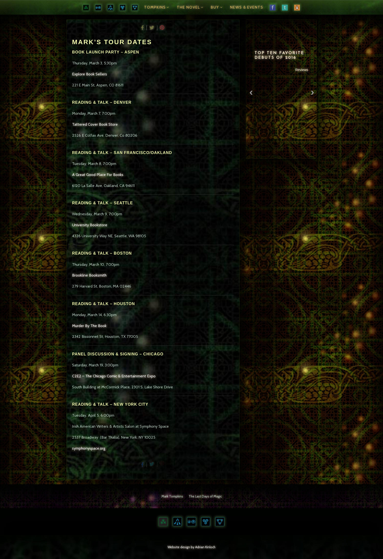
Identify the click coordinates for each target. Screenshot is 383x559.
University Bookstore (89, 225)
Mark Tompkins (172, 496)
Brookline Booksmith (89, 275)
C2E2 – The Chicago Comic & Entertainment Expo (114, 376)
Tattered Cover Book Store (95, 124)
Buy (217, 7)
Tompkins (157, 7)
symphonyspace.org (88, 448)
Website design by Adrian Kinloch (191, 547)
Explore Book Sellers (89, 74)
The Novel (191, 7)
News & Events (246, 7)
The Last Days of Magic (205, 496)
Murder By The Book (89, 325)
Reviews (302, 70)
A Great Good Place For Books (97, 174)
